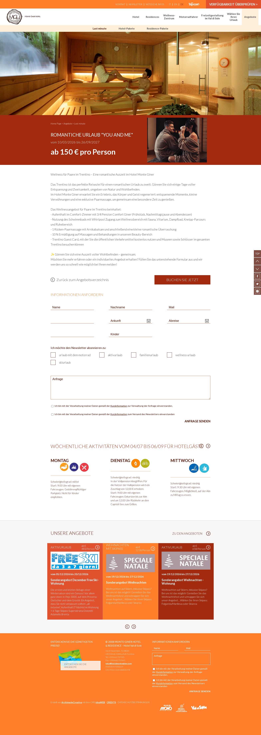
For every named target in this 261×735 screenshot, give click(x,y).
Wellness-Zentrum (169, 17)
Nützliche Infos (155, 4)
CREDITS (111, 702)
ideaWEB (100, 702)
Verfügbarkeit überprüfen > (233, 4)
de (182, 4)
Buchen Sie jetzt (182, 279)
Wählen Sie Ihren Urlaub (233, 16)
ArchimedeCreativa (71, 702)
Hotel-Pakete (127, 28)
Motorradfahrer (188, 16)
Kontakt (120, 4)
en (175, 4)
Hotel (135, 16)
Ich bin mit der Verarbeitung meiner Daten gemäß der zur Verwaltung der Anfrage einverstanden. (113, 405)
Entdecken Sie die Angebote (75, 665)
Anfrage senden (197, 421)
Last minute (100, 28)
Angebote (250, 16)
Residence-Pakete (157, 28)
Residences (152, 16)
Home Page (56, 123)
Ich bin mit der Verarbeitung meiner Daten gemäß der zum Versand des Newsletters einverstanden (114, 414)
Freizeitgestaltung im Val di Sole (212, 17)
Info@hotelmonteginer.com (119, 663)
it (170, 4)
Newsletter (135, 4)
